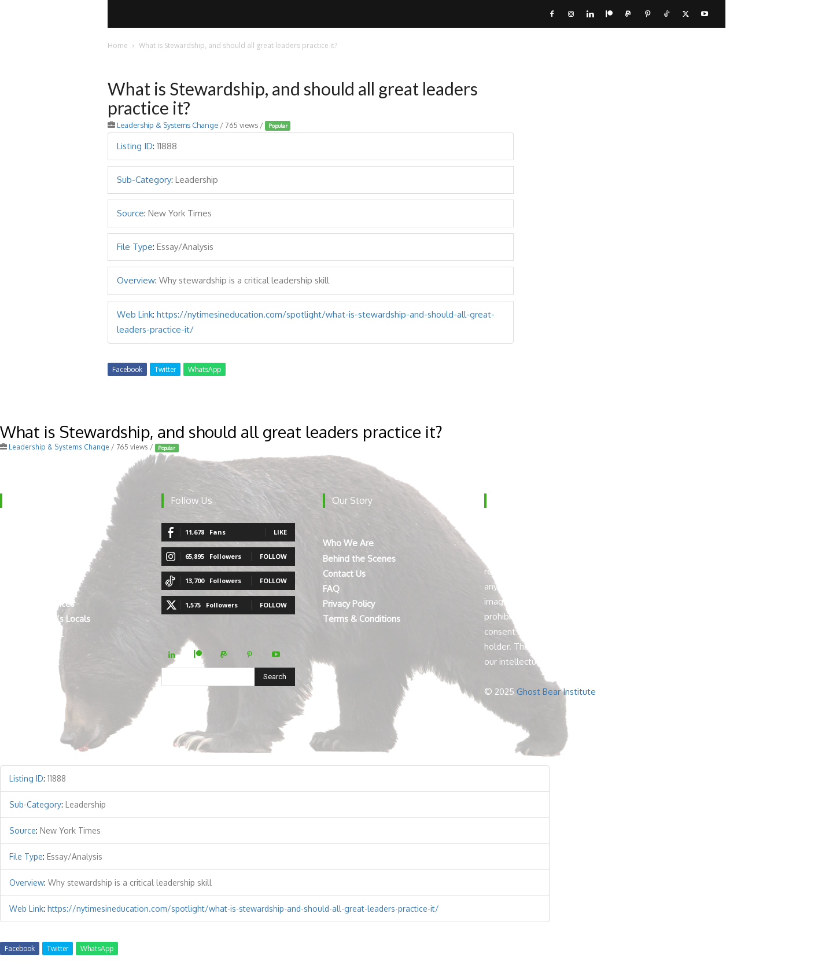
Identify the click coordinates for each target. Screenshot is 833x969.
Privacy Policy (349, 603)
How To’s (19, 573)
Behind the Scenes (359, 558)
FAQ (331, 588)
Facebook (127, 369)
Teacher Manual (31, 633)
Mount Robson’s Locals (45, 618)
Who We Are (348, 542)
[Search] (275, 677)
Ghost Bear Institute (556, 691)
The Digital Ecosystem (44, 542)
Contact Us (344, 573)
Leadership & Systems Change (167, 125)
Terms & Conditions (361, 618)
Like (280, 532)
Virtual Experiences (37, 603)
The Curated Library (38, 588)
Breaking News (29, 558)
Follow (273, 556)
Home (118, 45)
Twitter (165, 369)
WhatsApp (204, 369)
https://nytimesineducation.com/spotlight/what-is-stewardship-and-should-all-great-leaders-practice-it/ (243, 908)
